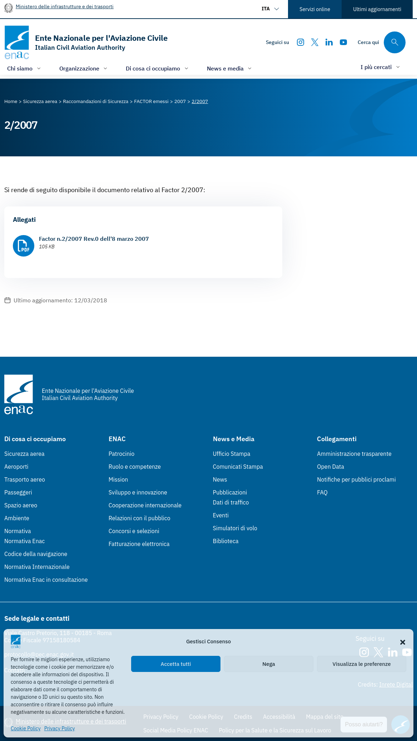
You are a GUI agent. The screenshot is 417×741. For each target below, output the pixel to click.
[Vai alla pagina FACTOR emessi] (151, 101)
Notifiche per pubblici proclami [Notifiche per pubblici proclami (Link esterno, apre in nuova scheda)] (356, 479)
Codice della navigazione (35, 553)
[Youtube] (343, 42)
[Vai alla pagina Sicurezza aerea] (40, 101)
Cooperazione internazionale (145, 505)
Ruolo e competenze (135, 466)
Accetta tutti (176, 663)
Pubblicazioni (230, 492)
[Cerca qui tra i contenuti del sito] (382, 42)
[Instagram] (300, 42)
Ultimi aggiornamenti (377, 9)
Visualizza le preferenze (362, 663)
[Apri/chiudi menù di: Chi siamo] (24, 68)
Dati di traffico (231, 502)
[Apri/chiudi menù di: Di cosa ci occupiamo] (158, 68)
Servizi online (314, 9)
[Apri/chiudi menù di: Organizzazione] (84, 68)
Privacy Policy (59, 728)
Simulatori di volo (235, 528)
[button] (402, 641)
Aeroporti (16, 466)
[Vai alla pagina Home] (11, 101)
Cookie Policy (26, 728)
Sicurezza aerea (24, 453)
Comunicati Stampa (238, 466)
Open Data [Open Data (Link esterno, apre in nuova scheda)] (330, 466)
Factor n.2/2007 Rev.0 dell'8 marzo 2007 (94, 238)
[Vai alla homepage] (86, 42)
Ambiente (16, 518)
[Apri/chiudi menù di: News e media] (230, 68)
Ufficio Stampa (231, 453)
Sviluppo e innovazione (138, 492)
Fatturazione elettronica (139, 543)
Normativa (17, 531)
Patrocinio (122, 453)
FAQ (322, 492)
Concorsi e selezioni (134, 531)
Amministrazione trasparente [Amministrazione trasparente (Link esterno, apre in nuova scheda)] (354, 453)
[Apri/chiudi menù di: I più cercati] (381, 66)
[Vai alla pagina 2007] (180, 101)
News (220, 479)
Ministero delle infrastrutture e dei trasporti (65, 6)
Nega (268, 663)
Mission (118, 479)
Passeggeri (18, 492)
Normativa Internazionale (37, 566)
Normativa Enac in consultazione (46, 579)
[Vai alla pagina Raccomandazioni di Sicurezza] (95, 101)
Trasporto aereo (24, 479)
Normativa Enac (24, 541)
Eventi (221, 515)
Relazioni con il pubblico (139, 518)
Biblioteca (226, 541)
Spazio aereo (20, 505)
